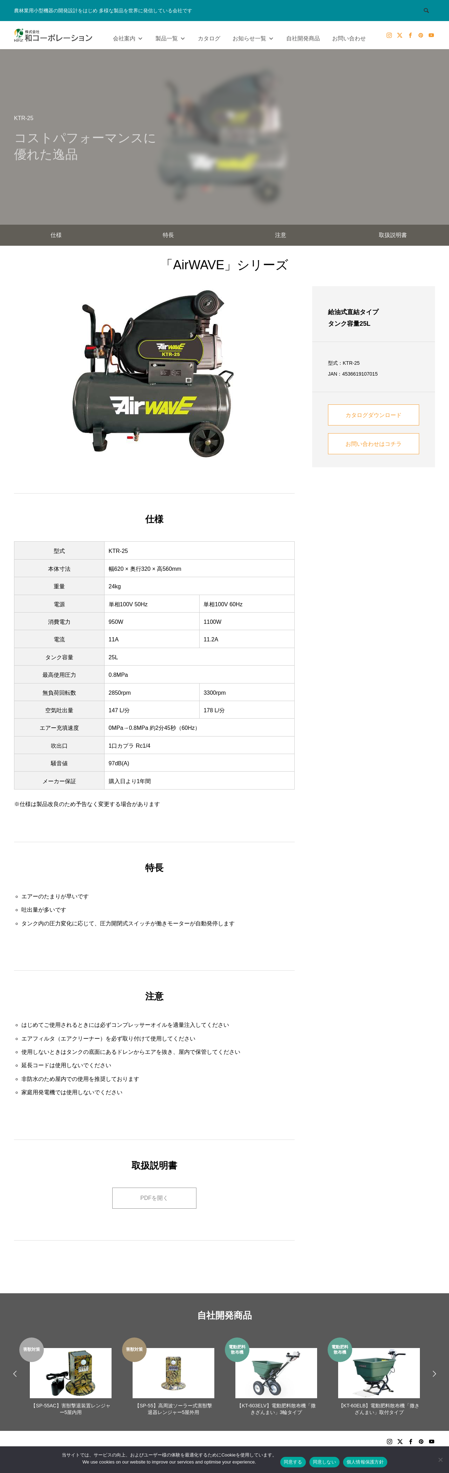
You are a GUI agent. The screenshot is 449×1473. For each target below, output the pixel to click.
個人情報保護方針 (365, 1462)
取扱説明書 (393, 235)
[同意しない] (440, 1459)
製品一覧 (170, 37)
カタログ (209, 38)
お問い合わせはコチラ (374, 444)
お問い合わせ (349, 38)
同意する (293, 1462)
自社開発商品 (303, 38)
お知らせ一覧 (253, 37)
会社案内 (128, 37)
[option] (71, 1377)
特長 (168, 235)
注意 (280, 235)
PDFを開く (154, 1198)
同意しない (324, 1462)
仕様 (56, 235)
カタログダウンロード (374, 415)
